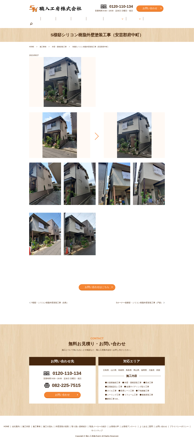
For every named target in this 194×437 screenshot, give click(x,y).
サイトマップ (97, 424)
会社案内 (48, 17)
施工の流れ (89, 17)
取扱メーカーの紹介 (97, 420)
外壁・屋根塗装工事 (59, 41)
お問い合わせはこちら (97, 281)
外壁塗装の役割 (62, 420)
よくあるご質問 (149, 17)
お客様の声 (129, 17)
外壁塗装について (108, 17)
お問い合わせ (150, 8)
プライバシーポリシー (179, 420)
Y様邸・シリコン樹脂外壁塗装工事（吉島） (50, 296)
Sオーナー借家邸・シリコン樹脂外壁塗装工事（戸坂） (139, 296)
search (161, 18)
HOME (35, 17)
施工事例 (75, 17)
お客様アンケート (129, 420)
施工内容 (61, 17)
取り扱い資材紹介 (79, 420)
